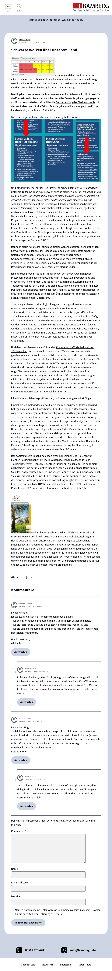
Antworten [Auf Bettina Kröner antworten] (20, 760)
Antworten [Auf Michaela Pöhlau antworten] (20, 652)
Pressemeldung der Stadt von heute (75, 102)
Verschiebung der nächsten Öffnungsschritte (50, 294)
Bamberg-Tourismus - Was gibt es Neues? (60, 20)
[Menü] (7, 8)
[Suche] (19, 8)
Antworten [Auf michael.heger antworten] (26, 702)
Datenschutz (84, 964)
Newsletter (47, 964)
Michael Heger (24, 39)
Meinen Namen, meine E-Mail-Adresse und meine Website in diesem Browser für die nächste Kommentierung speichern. (57, 912)
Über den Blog (28, 964)
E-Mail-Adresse (20, 883)
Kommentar (18, 831)
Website (15, 896)
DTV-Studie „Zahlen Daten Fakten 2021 (59, 484)
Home (32, 20)
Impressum (65, 964)
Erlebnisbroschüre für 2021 (34, 537)
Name (15, 869)
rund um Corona (79, 472)
